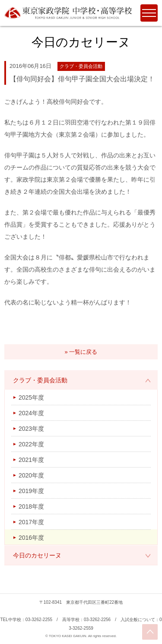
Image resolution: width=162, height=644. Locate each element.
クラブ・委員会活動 (40, 380)
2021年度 (31, 459)
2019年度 (31, 490)
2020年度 (31, 475)
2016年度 (31, 537)
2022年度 (31, 444)
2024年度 (31, 413)
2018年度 (31, 506)
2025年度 (31, 397)
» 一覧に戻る (81, 352)
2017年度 (31, 522)
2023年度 (31, 428)
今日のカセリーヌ (37, 555)
